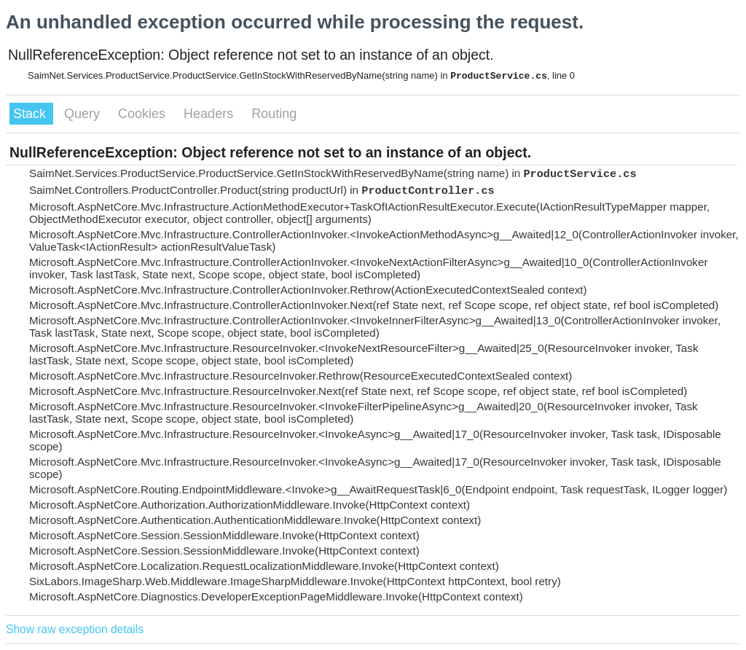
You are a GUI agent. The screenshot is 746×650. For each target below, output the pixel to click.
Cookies (143, 113)
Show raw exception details (75, 629)
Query (83, 113)
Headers (210, 113)
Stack (31, 113)
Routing (274, 113)
